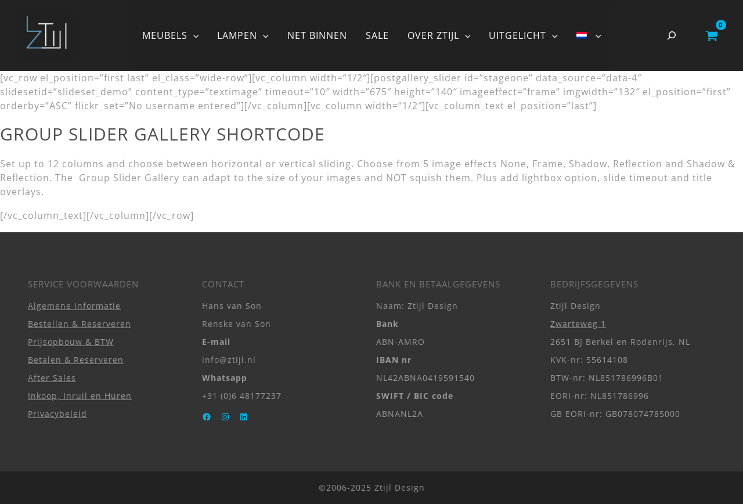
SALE (377, 35)
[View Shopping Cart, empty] (711, 35)
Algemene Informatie (74, 305)
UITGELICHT (523, 35)
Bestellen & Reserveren (79, 323)
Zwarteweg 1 (578, 323)
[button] (193, 35)
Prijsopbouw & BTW (71, 341)
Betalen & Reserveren (76, 359)
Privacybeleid (57, 413)
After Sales (52, 377)
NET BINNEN (317, 35)
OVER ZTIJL (439, 35)
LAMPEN (243, 35)
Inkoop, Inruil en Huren (80, 395)
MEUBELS (170, 35)
